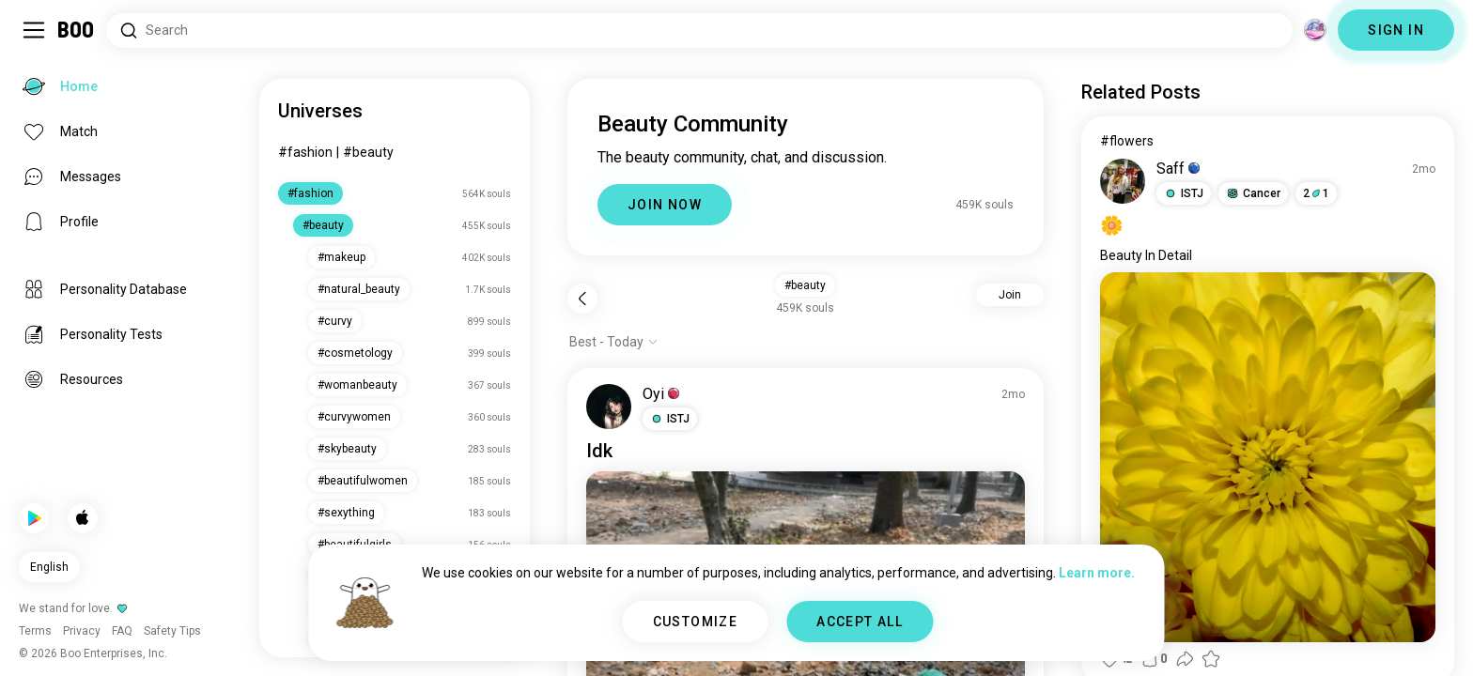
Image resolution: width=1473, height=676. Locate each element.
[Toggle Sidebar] (34, 30)
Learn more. (1097, 572)
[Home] (76, 30)
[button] (670, 418)
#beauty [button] (805, 285)
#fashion (305, 152)
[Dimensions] (1315, 30)
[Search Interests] (699, 30)
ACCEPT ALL (859, 621)
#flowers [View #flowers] (1127, 140)
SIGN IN (1396, 30)
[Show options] (614, 341)
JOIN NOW (665, 204)
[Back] (582, 299)
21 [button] (1316, 193)
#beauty (368, 152)
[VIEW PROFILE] (608, 406)
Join (1010, 294)
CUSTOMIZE (695, 621)
